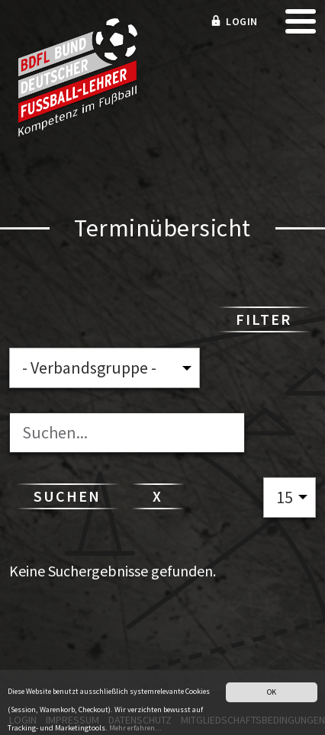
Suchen (67, 496)
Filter (263, 319)
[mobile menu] (300, 26)
